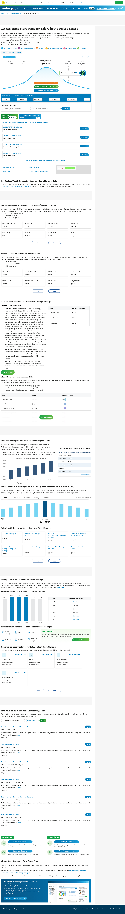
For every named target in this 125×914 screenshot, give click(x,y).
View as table (85, 57)
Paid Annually (9, 57)
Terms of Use (95, 909)
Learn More (81, 2)
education (28, 186)
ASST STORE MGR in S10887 (12, 136)
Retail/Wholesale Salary (16, 13)
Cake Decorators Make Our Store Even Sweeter (17, 727)
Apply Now (84, 128)
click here (60, 588)
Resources (66, 8)
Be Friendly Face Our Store (10, 744)
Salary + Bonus (11, 52)
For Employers (38, 8)
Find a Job (77, 8)
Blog (86, 8)
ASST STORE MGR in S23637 (12, 127)
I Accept (119, 3)
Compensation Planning (105, 8)
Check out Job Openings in (25, 122)
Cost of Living (6, 171)
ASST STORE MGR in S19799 (12, 153)
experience (6, 186)
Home (2, 13)
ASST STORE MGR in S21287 (12, 144)
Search (66, 109)
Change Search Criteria (9, 105)
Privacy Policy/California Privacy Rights (79, 909)
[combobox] (16, 108)
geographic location (17, 186)
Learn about (15, 898)
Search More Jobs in (46, 161)
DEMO (92, 8)
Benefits (19, 52)
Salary (7, 13)
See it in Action (70, 168)
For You (26, 8)
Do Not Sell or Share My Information (111, 909)
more (19, 735)
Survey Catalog (53, 8)
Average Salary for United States (38, 171)
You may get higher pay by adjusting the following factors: (17, 95)
